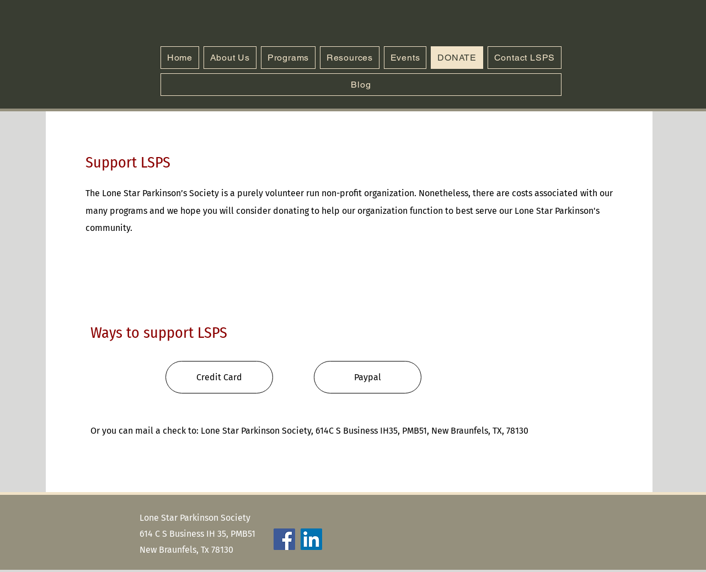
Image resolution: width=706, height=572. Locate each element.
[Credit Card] (219, 377)
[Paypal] (367, 377)
